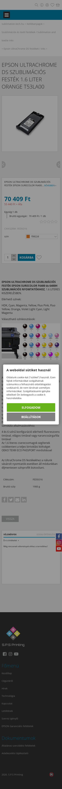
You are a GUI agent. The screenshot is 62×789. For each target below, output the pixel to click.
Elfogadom (31, 407)
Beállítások (31, 417)
